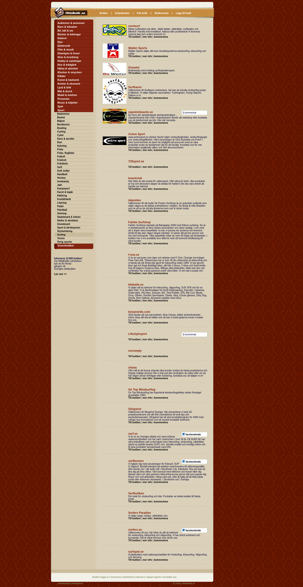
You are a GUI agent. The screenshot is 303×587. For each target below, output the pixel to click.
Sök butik (142, 13)
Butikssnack (162, 13)
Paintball (62, 210)
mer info (147, 37)
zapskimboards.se (140, 112)
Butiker (104, 13)
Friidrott (61, 160)
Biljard (61, 121)
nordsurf (134, 26)
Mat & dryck (65, 91)
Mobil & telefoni (67, 95)
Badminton (63, 114)
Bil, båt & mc (65, 30)
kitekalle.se (135, 284)
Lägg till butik (183, 13)
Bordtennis (63, 124)
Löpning (62, 202)
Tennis (61, 238)
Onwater (134, 67)
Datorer (62, 38)
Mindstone (77, 583)
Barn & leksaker (67, 26)
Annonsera (116, 577)
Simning (62, 213)
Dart (59, 142)
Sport (61, 110)
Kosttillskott (64, 199)
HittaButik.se (188, 583)
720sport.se (136, 161)
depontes (134, 200)
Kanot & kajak (65, 192)
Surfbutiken (136, 493)
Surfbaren (135, 87)
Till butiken (134, 37)
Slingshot (134, 409)
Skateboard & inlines (69, 217)
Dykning (62, 146)
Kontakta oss (170, 577)
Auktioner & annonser (71, 23)
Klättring (62, 195)
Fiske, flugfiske (65, 153)
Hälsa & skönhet (68, 68)
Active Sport (136, 134)
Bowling (62, 128)
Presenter (64, 98)
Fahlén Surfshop (139, 222)
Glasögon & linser (69, 53)
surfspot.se (136, 551)
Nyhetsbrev (129, 577)
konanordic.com (139, 312)
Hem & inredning (68, 57)
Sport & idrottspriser (68, 227)
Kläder (62, 76)
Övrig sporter (64, 242)
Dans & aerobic (66, 138)
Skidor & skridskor (67, 220)
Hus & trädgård (67, 64)
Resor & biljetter (68, 102)
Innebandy (63, 181)
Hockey (61, 178)
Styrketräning (64, 231)
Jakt (59, 185)
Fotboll (61, 156)
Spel (60, 106)
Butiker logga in (100, 577)
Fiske (60, 149)
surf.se (133, 433)
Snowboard (63, 224)
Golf (59, 167)
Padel (60, 206)
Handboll (62, 174)
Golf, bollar (63, 170)
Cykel (60, 135)
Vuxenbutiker (66, 245)
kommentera (161, 37)
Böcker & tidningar (69, 34)
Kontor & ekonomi (69, 83)
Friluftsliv (62, 163)
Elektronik (64, 45)
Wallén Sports (137, 48)
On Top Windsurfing (141, 389)
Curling (61, 131)
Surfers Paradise (139, 512)
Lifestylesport (137, 334)
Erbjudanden (122, 13)
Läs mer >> (60, 274)
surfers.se (135, 529)
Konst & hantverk (68, 79)
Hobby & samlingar (69, 60)
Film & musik (66, 49)
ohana (132, 367)
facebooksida (193, 434)
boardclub (135, 178)
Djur (60, 42)
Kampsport (63, 188)
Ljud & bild (64, 87)
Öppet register (154, 577)
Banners (141, 577)
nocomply (135, 350)
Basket (61, 117)
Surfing (61, 234)
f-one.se (133, 254)
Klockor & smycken (70, 72)
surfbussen (136, 461)
